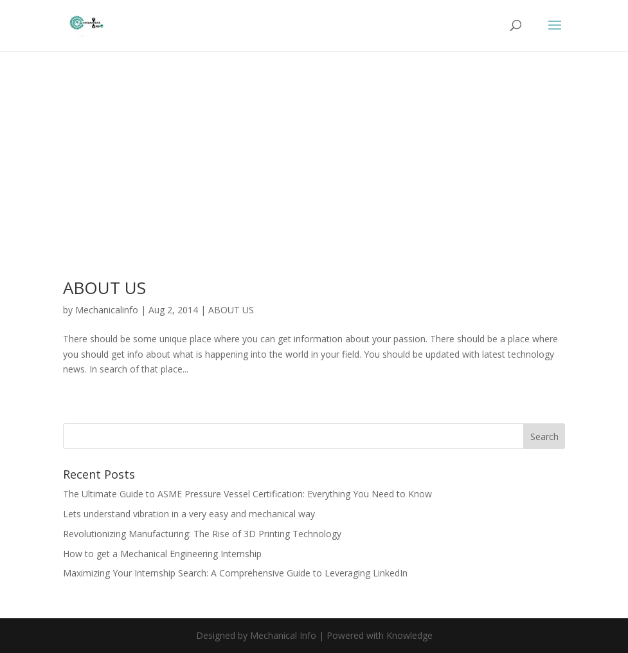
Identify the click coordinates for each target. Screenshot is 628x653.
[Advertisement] (314, 184)
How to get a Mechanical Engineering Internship (162, 553)
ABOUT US (104, 287)
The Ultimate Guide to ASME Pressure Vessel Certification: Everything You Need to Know (247, 494)
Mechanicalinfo (106, 310)
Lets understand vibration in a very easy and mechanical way (189, 514)
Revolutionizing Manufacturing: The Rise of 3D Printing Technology (202, 534)
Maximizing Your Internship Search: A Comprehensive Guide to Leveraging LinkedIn (235, 573)
